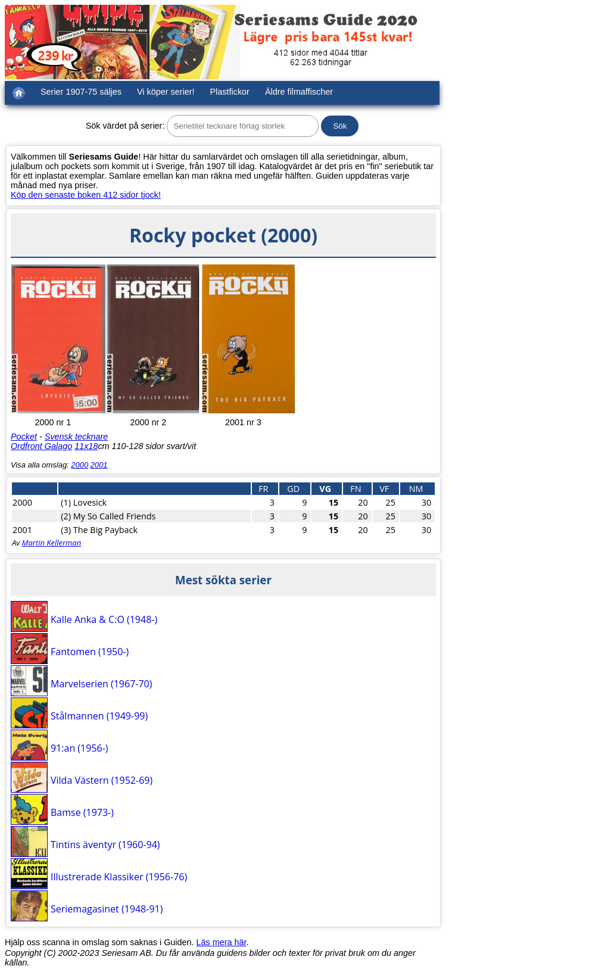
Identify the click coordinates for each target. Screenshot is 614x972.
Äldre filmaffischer (299, 91)
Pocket (24, 436)
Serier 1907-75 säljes (80, 91)
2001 (99, 464)
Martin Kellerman (52, 542)
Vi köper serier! (166, 91)
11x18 (86, 446)
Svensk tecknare (76, 436)
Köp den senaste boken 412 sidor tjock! (86, 195)
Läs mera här (222, 942)
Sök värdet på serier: (125, 125)
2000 (79, 464)
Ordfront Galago (41, 446)
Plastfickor (230, 91)
